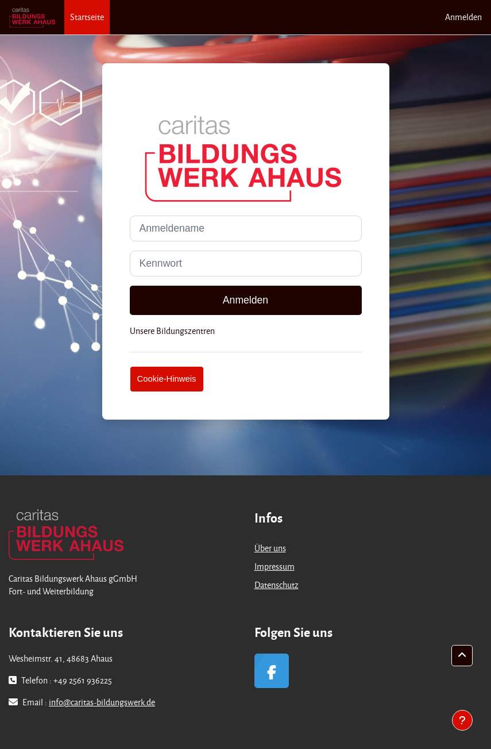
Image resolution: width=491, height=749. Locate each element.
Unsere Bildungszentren (172, 331)
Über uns (270, 548)
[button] (462, 655)
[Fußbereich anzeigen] (462, 720)
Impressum (274, 566)
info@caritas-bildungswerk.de (102, 702)
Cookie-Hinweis (166, 378)
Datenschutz (276, 585)
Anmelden (463, 17)
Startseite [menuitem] (87, 17)
